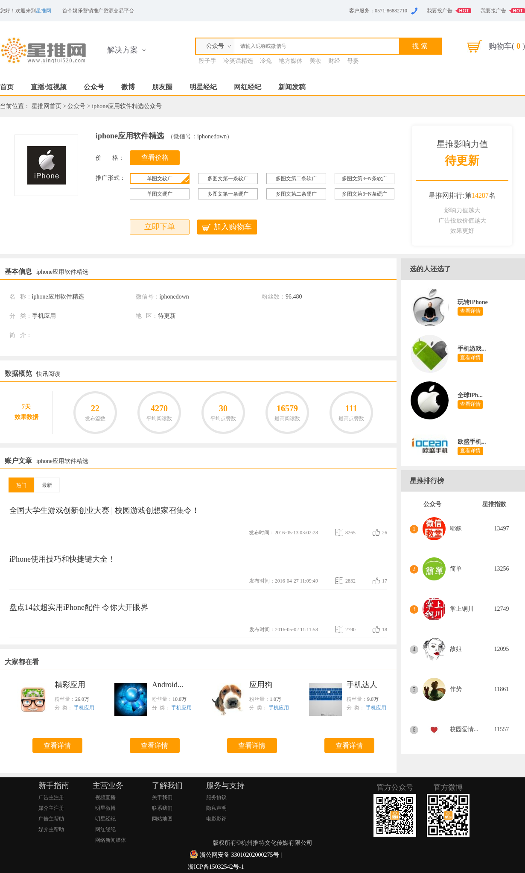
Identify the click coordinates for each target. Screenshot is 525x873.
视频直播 (105, 797)
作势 (456, 689)
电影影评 (216, 819)
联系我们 (162, 808)
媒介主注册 (51, 808)
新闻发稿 (292, 87)
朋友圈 (162, 87)
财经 (334, 61)
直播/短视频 (49, 87)
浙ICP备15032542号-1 (216, 867)
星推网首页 (46, 106)
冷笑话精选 (238, 61)
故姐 (456, 649)
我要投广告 (439, 11)
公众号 (94, 87)
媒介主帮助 (51, 829)
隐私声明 (216, 808)
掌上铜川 (462, 609)
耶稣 (456, 528)
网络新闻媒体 (110, 840)
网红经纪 (247, 87)
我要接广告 (493, 11)
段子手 (207, 61)
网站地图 (162, 819)
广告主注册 (51, 797)
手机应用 (84, 708)
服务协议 (216, 797)
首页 (7, 87)
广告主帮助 (51, 819)
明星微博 (105, 808)
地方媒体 (291, 61)
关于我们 (162, 797)
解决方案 (122, 50)
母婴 (353, 61)
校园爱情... (464, 729)
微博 (128, 87)
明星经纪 (203, 87)
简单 (456, 568)
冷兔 (266, 61)
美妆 (315, 61)
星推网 (43, 11)
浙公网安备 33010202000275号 (239, 855)
